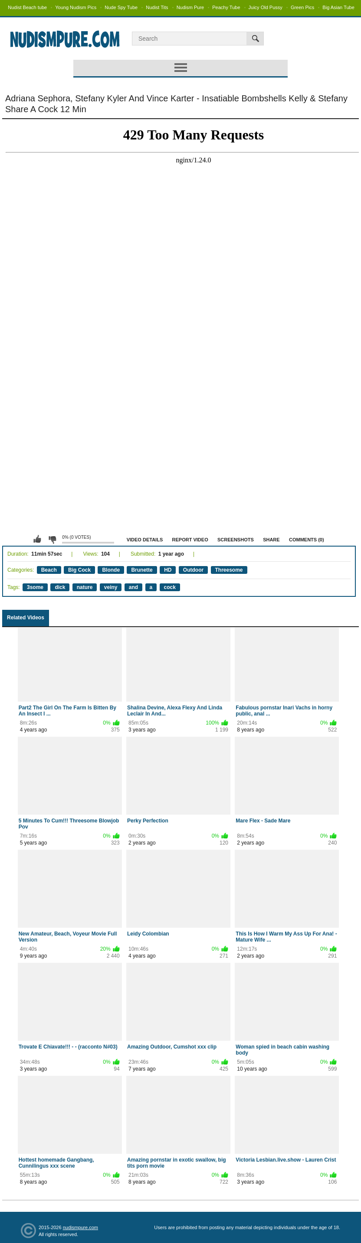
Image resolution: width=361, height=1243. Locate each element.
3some (35, 587)
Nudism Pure (190, 7)
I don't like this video (52, 539)
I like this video (37, 539)
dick (60, 587)
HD (167, 570)
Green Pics (302, 7)
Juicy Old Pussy (265, 7)
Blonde (111, 570)
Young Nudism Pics (75, 7)
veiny (111, 587)
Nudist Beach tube (27, 7)
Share (271, 539)
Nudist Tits (157, 7)
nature (85, 587)
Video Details (145, 539)
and (133, 587)
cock (170, 587)
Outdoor (193, 570)
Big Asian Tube (338, 7)
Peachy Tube (226, 7)
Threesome (229, 570)
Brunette (141, 570)
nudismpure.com (80, 1227)
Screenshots (235, 539)
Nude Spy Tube (121, 7)
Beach (49, 570)
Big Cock (79, 570)
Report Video (190, 539)
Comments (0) (306, 539)
